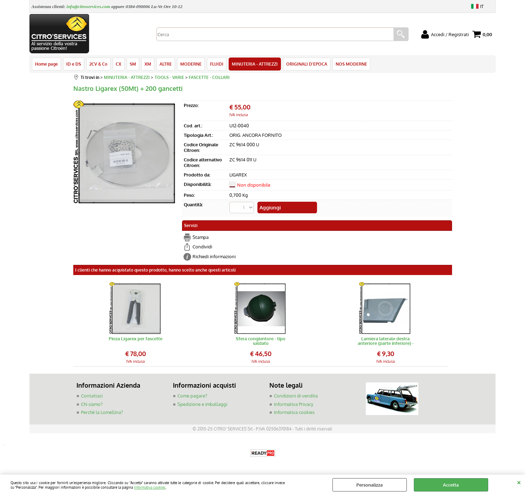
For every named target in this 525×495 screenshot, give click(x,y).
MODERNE (191, 64)
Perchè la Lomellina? (102, 412)
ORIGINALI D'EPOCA (306, 64)
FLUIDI (216, 64)
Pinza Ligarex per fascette (135, 338)
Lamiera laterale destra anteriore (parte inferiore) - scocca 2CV (385, 341)
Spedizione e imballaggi (202, 404)
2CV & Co (98, 64)
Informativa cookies (150, 487)
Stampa (201, 237)
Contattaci (92, 396)
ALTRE (166, 64)
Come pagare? (192, 396)
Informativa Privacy (293, 404)
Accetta (451, 485)
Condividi (202, 246)
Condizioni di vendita (296, 396)
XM (147, 64)
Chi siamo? (91, 404)
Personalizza (369, 485)
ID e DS (73, 64)
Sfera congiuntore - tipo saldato (260, 341)
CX (118, 64)
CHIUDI (518, 481)
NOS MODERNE (351, 64)
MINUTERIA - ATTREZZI (255, 64)
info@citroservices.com (88, 6)
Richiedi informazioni (214, 256)
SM (133, 64)
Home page (46, 64)
